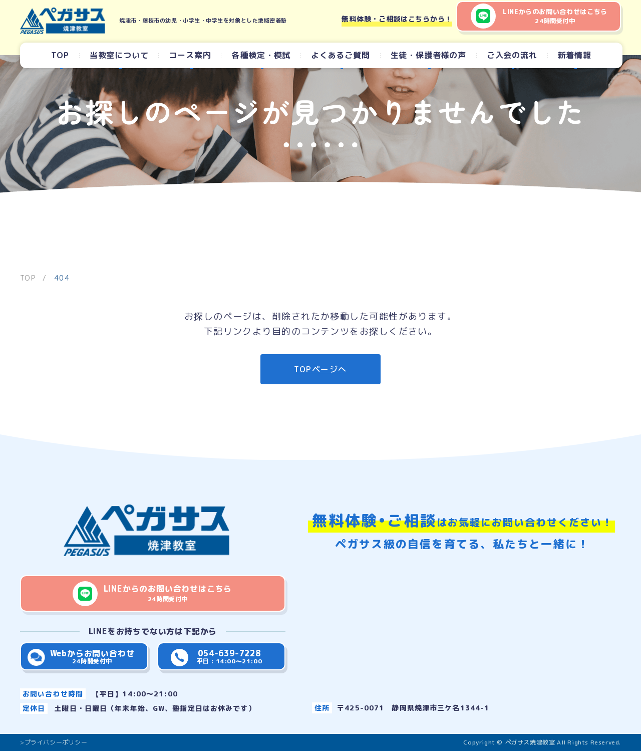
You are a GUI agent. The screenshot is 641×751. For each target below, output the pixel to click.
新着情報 (574, 55)
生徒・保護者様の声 (428, 55)
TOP (60, 55)
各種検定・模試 (260, 55)
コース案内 (190, 55)
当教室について (119, 55)
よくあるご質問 (340, 55)
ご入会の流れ (512, 55)
